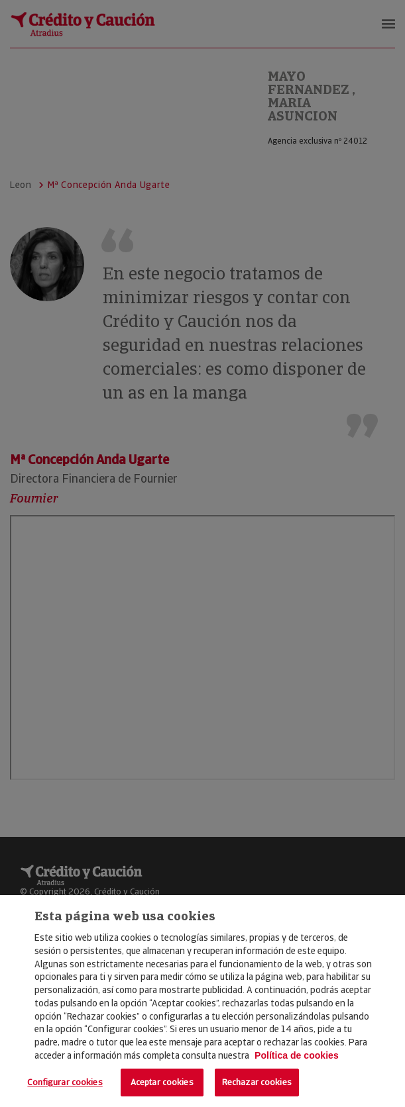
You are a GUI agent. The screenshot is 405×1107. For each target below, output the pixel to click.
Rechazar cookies (257, 1082)
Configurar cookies (64, 1082)
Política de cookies (297, 1055)
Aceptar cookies (162, 1082)
